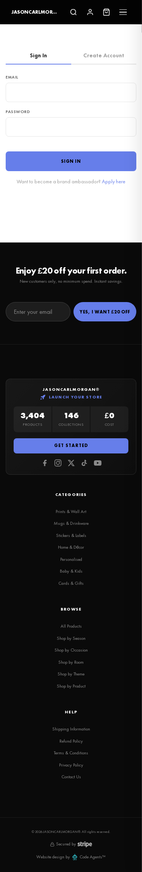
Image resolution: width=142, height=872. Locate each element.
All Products (71, 626)
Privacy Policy (71, 765)
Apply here (113, 181)
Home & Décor (71, 547)
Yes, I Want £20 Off (105, 312)
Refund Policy (71, 741)
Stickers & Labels (71, 535)
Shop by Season (71, 638)
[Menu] (123, 12)
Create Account (103, 55)
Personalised (71, 559)
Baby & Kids (71, 571)
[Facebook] (44, 463)
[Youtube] (97, 463)
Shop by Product (71, 686)
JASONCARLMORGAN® (34, 12)
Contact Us (71, 777)
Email (12, 77)
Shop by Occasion (71, 650)
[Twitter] (71, 463)
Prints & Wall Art (71, 511)
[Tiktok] (84, 463)
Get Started (71, 445)
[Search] (73, 12)
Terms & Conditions (71, 753)
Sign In (38, 55)
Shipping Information (71, 729)
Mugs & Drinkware (71, 523)
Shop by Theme (71, 674)
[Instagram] (58, 463)
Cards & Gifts (71, 583)
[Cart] (106, 12)
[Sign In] (90, 12)
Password (18, 111)
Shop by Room (71, 662)
